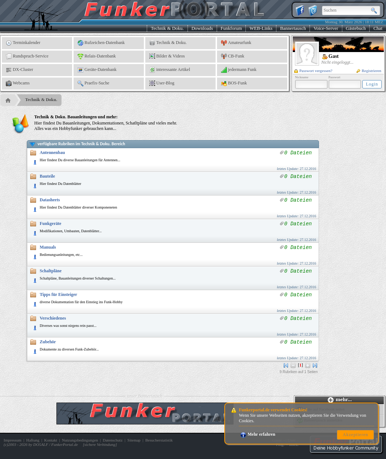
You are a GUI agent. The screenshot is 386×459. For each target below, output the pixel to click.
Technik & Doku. (167, 28)
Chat (377, 28)
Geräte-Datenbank (97, 70)
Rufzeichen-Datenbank (101, 43)
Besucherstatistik (159, 440)
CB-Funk (232, 56)
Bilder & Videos (167, 56)
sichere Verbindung (99, 444)
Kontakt (50, 440)
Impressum (12, 440)
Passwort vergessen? (313, 70)
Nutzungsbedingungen (80, 440)
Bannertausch (293, 28)
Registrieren (369, 70)
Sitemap (134, 440)
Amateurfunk (236, 43)
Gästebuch (356, 28)
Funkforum (231, 28)
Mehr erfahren (257, 434)
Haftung (32, 440)
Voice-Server (326, 28)
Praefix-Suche (93, 83)
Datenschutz (112, 440)
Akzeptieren (355, 434)
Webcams (17, 83)
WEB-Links (260, 28)
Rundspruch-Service (27, 56)
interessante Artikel (169, 70)
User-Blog (161, 83)
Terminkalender (23, 43)
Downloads (202, 28)
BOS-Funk (234, 83)
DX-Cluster (19, 70)
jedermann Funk (238, 70)
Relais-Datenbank (97, 56)
